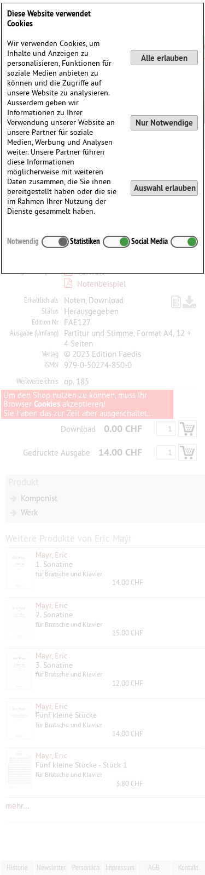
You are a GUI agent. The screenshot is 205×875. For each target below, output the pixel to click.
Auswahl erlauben (165, 188)
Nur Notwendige (164, 122)
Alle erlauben (164, 58)
